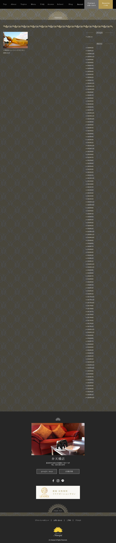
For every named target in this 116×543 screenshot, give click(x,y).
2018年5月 (90, 282)
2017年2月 (90, 323)
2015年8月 (90, 374)
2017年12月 (90, 296)
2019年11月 (90, 234)
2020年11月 (90, 202)
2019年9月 (90, 240)
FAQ (42, 4)
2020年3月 (90, 222)
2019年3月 (90, 255)
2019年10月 (90, 237)
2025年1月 (90, 80)
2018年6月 (90, 279)
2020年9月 (90, 208)
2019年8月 (90, 243)
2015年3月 (90, 388)
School (60, 4)
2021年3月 (90, 196)
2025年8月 (90, 62)
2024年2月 (90, 107)
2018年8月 (90, 273)
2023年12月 (90, 113)
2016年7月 (90, 341)
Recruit (80, 4)
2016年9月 (90, 335)
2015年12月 (90, 362)
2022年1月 (90, 175)
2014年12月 (90, 397)
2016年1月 (90, 359)
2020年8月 (90, 210)
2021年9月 (90, 181)
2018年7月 (90, 276)
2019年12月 (90, 231)
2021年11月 (90, 178)
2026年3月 (90, 47)
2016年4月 (90, 350)
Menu (33, 4)
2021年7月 (90, 187)
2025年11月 (90, 56)
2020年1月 (90, 228)
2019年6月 (90, 249)
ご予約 (69, 520)
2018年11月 (90, 267)
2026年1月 (90, 50)
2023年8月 (90, 125)
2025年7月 (90, 65)
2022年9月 (90, 151)
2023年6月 (90, 130)
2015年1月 (90, 394)
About (13, 4)
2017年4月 (90, 317)
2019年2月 (90, 258)
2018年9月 (90, 270)
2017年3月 (90, 320)
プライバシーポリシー (42, 520)
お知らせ (90, 36)
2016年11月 (90, 332)
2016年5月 (90, 347)
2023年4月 (90, 136)
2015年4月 (90, 385)
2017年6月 (90, 314)
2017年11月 (90, 299)
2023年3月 (90, 139)
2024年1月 (90, 110)
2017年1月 (90, 326)
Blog (70, 4)
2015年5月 (90, 382)
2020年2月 (90, 225)
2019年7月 (90, 246)
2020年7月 (90, 213)
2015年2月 (90, 391)
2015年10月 (90, 368)
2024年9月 (90, 92)
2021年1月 (90, 199)
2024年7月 (90, 95)
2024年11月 (90, 86)
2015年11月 (90, 365)
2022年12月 (90, 145)
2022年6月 (90, 160)
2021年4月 (90, 193)
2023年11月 (90, 116)
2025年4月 (90, 71)
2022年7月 (90, 157)
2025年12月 (90, 53)
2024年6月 (90, 98)
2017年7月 (90, 311)
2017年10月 (90, 302)
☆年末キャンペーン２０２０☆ (14, 50)
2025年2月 (90, 77)
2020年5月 (90, 216)
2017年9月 (90, 305)
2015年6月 (90, 379)
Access (50, 4)
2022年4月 (90, 166)
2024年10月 (90, 89)
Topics (23, 4)
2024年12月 (90, 83)
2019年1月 (90, 261)
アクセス (78, 520)
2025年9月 (90, 59)
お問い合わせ (58, 520)
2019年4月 (90, 252)
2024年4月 (90, 104)
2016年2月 (90, 356)
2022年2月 (90, 172)
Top (6, 4)
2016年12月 (90, 329)
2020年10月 (90, 205)
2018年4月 (90, 285)
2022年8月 (90, 154)
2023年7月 (90, 127)
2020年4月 (90, 219)
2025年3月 (90, 74)
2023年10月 (90, 119)
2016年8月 (90, 338)
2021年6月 (90, 190)
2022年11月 (90, 148)
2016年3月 (90, 353)
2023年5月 (90, 133)
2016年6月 (90, 344)
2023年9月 (90, 122)
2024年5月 (90, 101)
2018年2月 (90, 291)
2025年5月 (90, 68)
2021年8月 (90, 184)
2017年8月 (90, 308)
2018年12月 (90, 264)
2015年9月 (90, 371)
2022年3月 (90, 169)
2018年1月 (90, 294)
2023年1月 (90, 142)
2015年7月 (90, 377)
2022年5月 (90, 163)
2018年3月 (90, 288)
